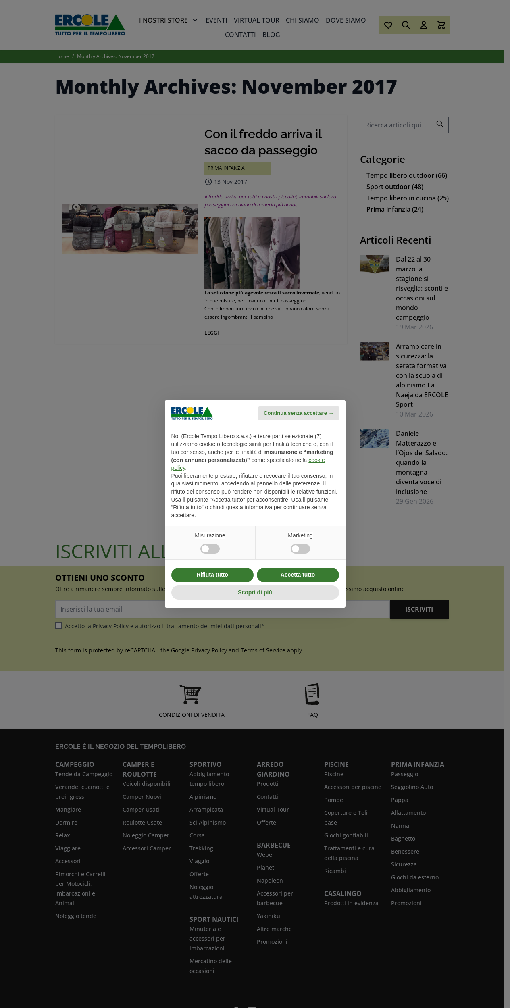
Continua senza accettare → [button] (298, 413)
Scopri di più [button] (255, 592)
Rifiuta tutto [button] (212, 574)
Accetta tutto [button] (298, 574)
